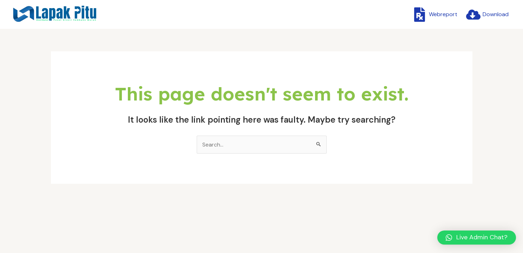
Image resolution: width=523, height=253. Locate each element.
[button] (476, 238)
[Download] (487, 14)
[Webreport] (434, 14)
